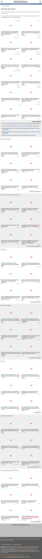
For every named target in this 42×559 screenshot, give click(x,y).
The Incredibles (17, 20)
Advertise (11, 540)
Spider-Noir (39, 70)
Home (2, 6)
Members (28, 3)
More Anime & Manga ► (35, 358)
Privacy (33, 539)
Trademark (3, 540)
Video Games (38, 54)
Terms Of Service (18, 539)
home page (3, 17)
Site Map (8, 539)
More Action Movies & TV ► (34, 467)
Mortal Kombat (38, 104)
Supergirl (39, 37)
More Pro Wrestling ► (36, 521)
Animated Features (17, 70)
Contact (6, 540)
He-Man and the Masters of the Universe (17, 37)
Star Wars (39, 20)
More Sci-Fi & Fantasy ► (35, 191)
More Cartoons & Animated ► (34, 246)
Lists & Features (22, 3)
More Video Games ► (36, 302)
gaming (7, 6)
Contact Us (3, 557)
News (13, 3)
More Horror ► (37, 412)
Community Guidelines (26, 539)
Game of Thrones (17, 54)
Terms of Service (21, 549)
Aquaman (18, 87)
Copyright (37, 539)
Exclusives (17, 3)
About (12, 539)
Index (5, 539)
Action (19, 104)
